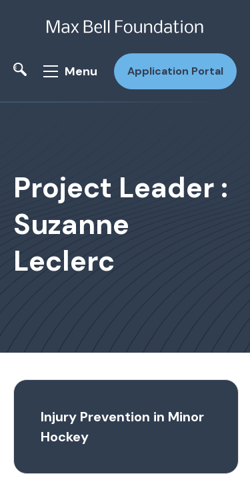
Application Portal (175, 71)
